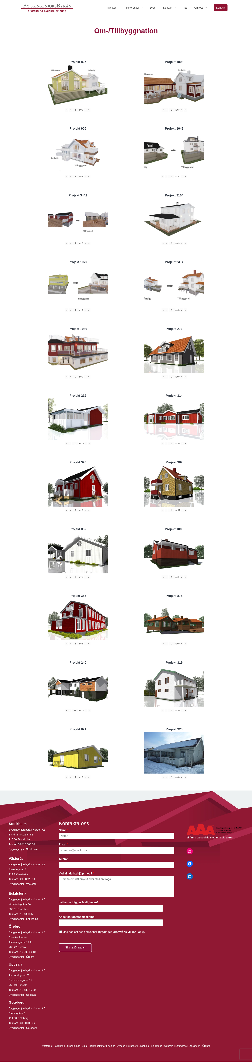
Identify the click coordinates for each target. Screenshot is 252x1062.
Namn (63, 830)
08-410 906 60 (26, 844)
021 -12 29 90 (27, 879)
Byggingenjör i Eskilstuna (23, 919)
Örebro (211, 1046)
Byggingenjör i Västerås (22, 884)
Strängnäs (184, 1046)
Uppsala (171, 1046)
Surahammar (69, 1046)
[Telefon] (116, 865)
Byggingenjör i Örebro (21, 957)
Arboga (121, 1046)
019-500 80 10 (27, 952)
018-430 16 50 (27, 990)
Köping (111, 1046)
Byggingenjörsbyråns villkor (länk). (121, 932)
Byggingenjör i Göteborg (23, 1028)
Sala (82, 1046)
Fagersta (55, 1046)
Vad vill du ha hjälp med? (76, 873)
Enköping (144, 1046)
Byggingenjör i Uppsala (22, 995)
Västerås (42, 1046)
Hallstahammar (95, 1046)
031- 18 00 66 (27, 1023)
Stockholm (198, 1046)
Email (63, 844)
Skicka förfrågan (75, 947)
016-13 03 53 (26, 914)
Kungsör (132, 1046)
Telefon (64, 859)
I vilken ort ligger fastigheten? (79, 902)
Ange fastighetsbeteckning (77, 917)
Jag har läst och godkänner (104, 932)
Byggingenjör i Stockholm (23, 849)
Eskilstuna (158, 1046)
